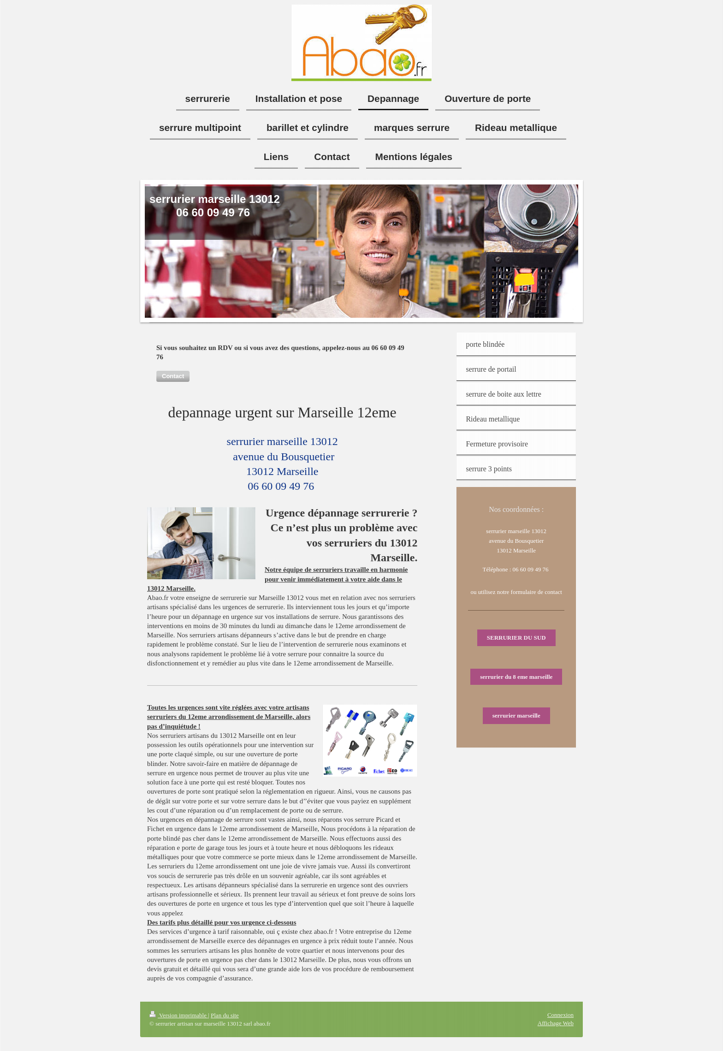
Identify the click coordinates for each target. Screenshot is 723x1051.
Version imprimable (178, 1015)
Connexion (560, 1014)
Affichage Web (556, 1023)
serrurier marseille (516, 715)
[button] (173, 376)
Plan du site (225, 1015)
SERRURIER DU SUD (516, 637)
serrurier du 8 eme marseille (516, 676)
